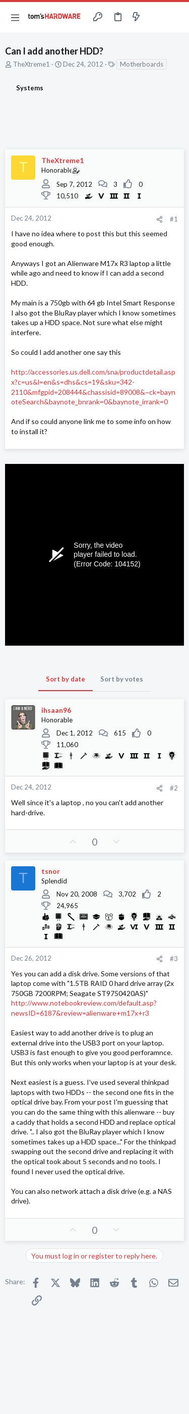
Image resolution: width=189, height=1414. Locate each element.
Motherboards (141, 64)
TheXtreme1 (31, 64)
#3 (174, 959)
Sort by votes (121, 679)
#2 (174, 788)
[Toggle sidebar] (156, 17)
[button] (15, 17)
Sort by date (65, 679)
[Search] (175, 17)
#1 (174, 219)
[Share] (159, 219)
